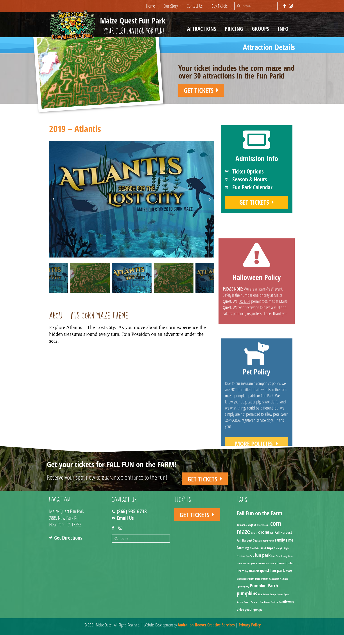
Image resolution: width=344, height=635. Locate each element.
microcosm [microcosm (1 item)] (274, 578)
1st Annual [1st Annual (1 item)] (242, 524)
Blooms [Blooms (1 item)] (265, 524)
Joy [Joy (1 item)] (246, 571)
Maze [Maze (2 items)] (289, 571)
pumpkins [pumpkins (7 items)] (247, 593)
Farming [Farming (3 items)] (243, 547)
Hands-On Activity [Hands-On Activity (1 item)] (267, 563)
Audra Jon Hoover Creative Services (206, 625)
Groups (261, 28)
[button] (53, 199)
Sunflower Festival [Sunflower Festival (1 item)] (269, 602)
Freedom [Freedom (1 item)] (241, 556)
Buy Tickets (219, 6)
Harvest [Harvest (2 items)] (282, 563)
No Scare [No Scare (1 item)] (284, 578)
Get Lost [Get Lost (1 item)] (246, 563)
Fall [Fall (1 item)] (272, 533)
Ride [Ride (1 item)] (260, 594)
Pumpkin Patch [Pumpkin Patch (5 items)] (264, 585)
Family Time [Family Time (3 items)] (284, 540)
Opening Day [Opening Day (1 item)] (243, 586)
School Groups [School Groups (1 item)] (269, 594)
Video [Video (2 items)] (240, 609)
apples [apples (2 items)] (252, 524)
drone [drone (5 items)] (263, 532)
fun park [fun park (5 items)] (263, 555)
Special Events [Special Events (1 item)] (243, 602)
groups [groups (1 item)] (254, 563)
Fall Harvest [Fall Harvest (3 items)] (283, 532)
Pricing (235, 28)
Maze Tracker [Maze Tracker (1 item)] (261, 578)
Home (150, 6)
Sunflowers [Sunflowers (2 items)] (286, 601)
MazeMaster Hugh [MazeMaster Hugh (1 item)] (245, 578)
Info (284, 28)
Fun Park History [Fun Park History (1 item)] (279, 556)
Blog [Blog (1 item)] (259, 524)
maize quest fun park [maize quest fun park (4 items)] (267, 570)
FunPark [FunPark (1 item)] (250, 556)
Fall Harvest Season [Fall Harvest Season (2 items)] (249, 540)
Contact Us (195, 6)
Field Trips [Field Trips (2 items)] (266, 548)
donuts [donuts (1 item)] (254, 533)
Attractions (202, 28)
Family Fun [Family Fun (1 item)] (268, 540)
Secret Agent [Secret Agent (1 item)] (283, 594)
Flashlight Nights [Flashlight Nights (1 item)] (282, 548)
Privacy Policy (250, 625)
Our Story (171, 6)
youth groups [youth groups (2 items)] (253, 609)
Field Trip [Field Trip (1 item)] (254, 548)
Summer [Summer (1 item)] (255, 602)
